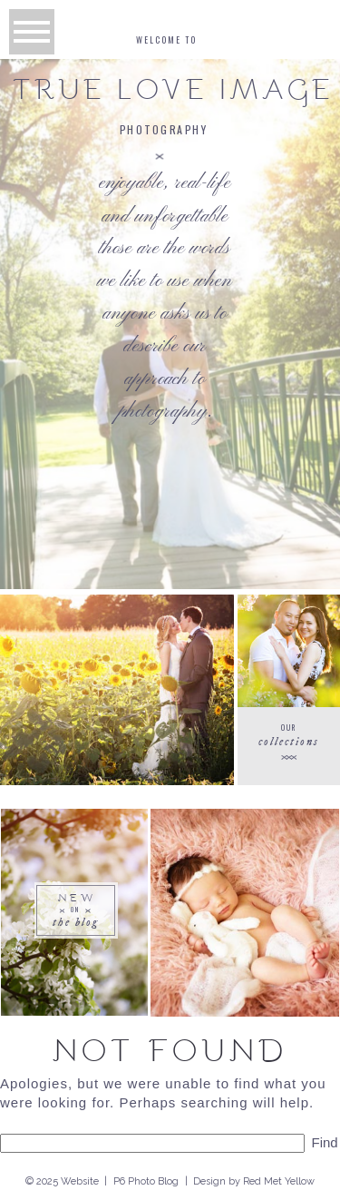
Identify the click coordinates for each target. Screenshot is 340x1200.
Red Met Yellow (279, 1181)
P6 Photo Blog (146, 1181)
